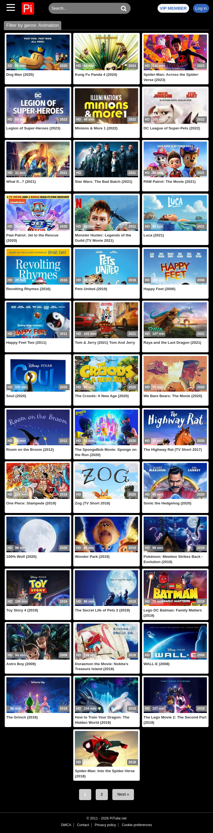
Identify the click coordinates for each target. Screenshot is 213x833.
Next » (123, 794)
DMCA (66, 825)
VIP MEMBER (173, 8)
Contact (83, 825)
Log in (201, 8)
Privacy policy (105, 825)
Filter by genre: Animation (32, 25)
